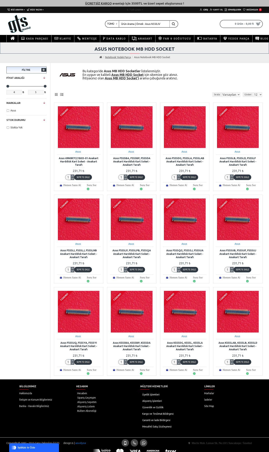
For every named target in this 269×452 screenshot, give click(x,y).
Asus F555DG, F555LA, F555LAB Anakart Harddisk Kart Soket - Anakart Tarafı (185, 161)
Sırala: (213, 94)
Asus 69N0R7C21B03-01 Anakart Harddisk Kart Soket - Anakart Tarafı (78, 161)
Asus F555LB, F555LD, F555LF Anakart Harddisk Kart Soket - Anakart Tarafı (237, 161)
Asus (78, 151)
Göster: (249, 94)
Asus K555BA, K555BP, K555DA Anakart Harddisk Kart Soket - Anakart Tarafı (132, 346)
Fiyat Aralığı (15, 77)
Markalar (13, 103)
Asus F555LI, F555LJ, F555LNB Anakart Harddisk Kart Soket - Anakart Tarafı (78, 253)
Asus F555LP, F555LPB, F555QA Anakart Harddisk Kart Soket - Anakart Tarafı (131, 253)
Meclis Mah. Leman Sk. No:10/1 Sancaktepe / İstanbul (222, 443)
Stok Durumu (15, 120)
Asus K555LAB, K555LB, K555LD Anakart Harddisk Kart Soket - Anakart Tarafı (237, 346)
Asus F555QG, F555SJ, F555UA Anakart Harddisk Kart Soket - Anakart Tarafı (184, 253)
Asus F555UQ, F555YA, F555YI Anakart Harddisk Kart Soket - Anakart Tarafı (78, 346)
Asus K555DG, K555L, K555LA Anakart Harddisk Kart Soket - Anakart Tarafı (184, 346)
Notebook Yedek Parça (118, 57)
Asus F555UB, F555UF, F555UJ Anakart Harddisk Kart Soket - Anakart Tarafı (237, 253)
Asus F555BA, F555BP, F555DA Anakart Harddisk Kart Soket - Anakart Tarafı (131, 161)
